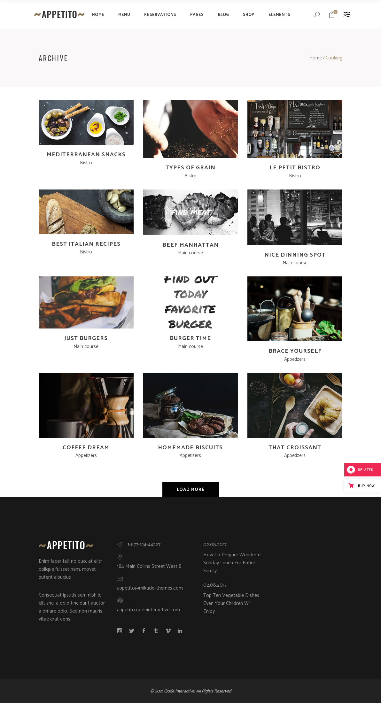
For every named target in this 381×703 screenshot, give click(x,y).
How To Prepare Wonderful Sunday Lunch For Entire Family (232, 563)
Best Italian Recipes (86, 244)
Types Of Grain (190, 168)
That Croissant (294, 447)
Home (315, 58)
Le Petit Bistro (294, 168)
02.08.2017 (215, 545)
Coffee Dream (86, 447)
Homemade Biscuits (190, 447)
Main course (190, 253)
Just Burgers (86, 338)
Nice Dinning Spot (295, 255)
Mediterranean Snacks (86, 154)
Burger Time (190, 338)
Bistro (86, 163)
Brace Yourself (295, 351)
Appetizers (295, 359)
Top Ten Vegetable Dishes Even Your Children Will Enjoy (231, 603)
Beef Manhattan (190, 245)
